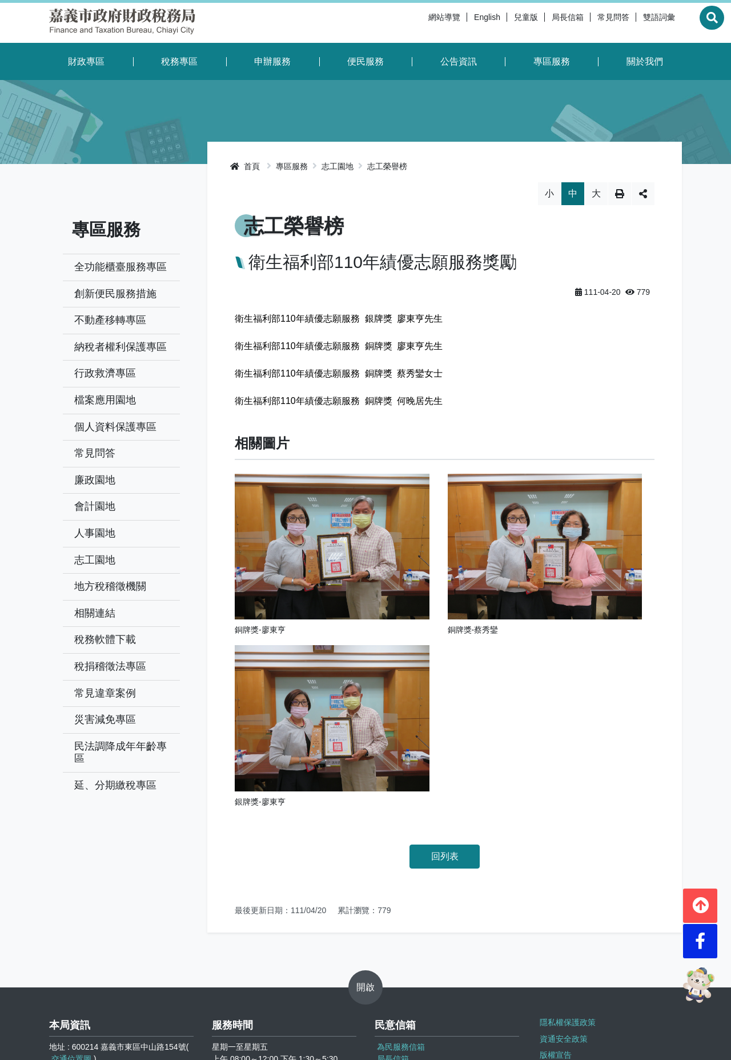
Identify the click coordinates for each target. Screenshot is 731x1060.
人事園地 (94, 533)
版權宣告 (553, 928)
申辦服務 (272, 61)
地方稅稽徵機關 (110, 586)
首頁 (245, 166)
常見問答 (585, 22)
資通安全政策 (561, 914)
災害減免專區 (105, 719)
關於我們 (644, 61)
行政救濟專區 (105, 373)
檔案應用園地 (105, 400)
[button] (700, 898)
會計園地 (94, 506)
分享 (643, 193)
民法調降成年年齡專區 (120, 753)
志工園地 (94, 560)
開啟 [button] (365, 866)
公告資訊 (458, 61)
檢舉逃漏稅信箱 (405, 950)
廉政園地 (94, 480)
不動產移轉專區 (110, 320)
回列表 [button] (445, 607)
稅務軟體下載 (105, 639)
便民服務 (365, 61)
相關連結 (94, 613)
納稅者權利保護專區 (120, 347)
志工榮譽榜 (387, 166)
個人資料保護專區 (115, 427)
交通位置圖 (71, 938)
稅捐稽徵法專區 (110, 666)
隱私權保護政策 (565, 900)
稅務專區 (179, 61)
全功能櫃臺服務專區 (120, 267)
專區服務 (551, 61)
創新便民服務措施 (115, 293)
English (458, 22)
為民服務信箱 (401, 926)
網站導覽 (416, 22)
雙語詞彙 (630, 22)
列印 (619, 193)
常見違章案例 (105, 693)
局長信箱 (539, 22)
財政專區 (86, 61)
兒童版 (497, 22)
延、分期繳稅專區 (115, 785)
